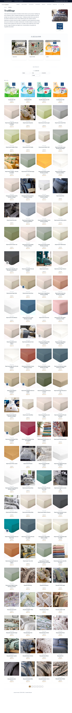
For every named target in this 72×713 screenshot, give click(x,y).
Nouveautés (49, 4)
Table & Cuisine (25, 4)
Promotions (55, 4)
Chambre (18, 4)
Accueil (5, 7)
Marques (44, 4)
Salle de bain (31, 4)
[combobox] (26, 73)
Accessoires (38, 4)
